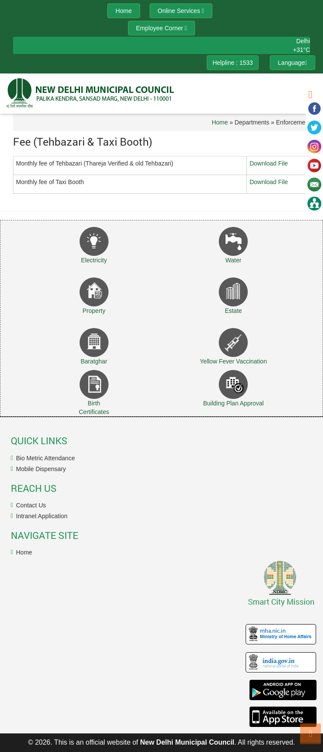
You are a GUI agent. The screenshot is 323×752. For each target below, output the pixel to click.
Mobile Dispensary (41, 468)
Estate (233, 310)
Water (233, 260)
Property (94, 310)
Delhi (303, 41)
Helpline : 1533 (232, 62)
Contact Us (31, 505)
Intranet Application (41, 516)
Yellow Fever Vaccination (233, 361)
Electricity (94, 260)
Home (220, 122)
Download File (268, 163)
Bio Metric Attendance (45, 458)
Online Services (181, 10)
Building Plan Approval (233, 403)
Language (292, 62)
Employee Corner (161, 28)
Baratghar (94, 361)
